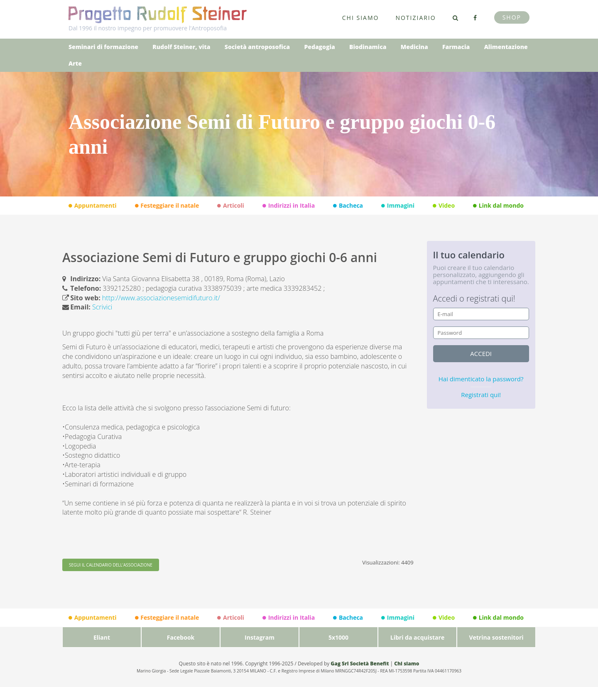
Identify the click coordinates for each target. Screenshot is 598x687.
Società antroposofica (257, 47)
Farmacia (456, 47)
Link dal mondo (498, 205)
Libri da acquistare (417, 637)
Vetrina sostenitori (496, 637)
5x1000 (338, 637)
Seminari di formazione (103, 47)
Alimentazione (506, 47)
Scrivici (102, 307)
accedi (481, 353)
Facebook (181, 637)
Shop (511, 17)
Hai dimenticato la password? (481, 379)
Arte (75, 63)
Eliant (101, 637)
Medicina (414, 47)
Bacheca (348, 205)
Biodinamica (367, 47)
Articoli (230, 205)
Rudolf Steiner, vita (181, 47)
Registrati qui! (481, 394)
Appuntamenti (93, 205)
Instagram (259, 637)
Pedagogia (319, 47)
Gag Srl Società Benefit (360, 663)
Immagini (397, 205)
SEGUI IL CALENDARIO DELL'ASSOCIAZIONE (110, 565)
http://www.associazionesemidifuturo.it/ (161, 297)
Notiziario (415, 18)
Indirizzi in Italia (288, 205)
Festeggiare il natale (167, 205)
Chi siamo (360, 18)
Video (444, 205)
